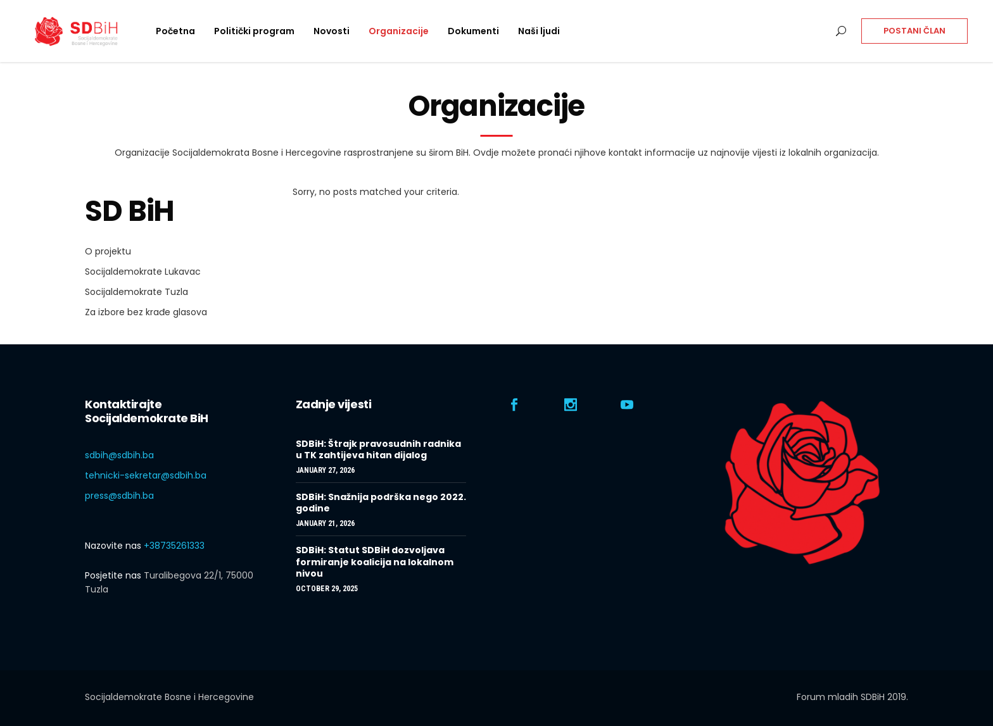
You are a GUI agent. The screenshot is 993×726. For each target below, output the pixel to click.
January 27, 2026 (325, 470)
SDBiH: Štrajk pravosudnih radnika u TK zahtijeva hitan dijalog (378, 449)
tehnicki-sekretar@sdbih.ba (145, 475)
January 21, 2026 (325, 523)
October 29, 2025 (327, 588)
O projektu (108, 251)
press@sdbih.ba (119, 495)
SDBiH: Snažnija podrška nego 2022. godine (381, 503)
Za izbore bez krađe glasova (146, 312)
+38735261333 (174, 545)
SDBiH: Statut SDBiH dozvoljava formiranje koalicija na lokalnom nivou (374, 561)
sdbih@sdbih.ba (119, 455)
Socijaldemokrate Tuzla (136, 291)
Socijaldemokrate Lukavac (143, 271)
